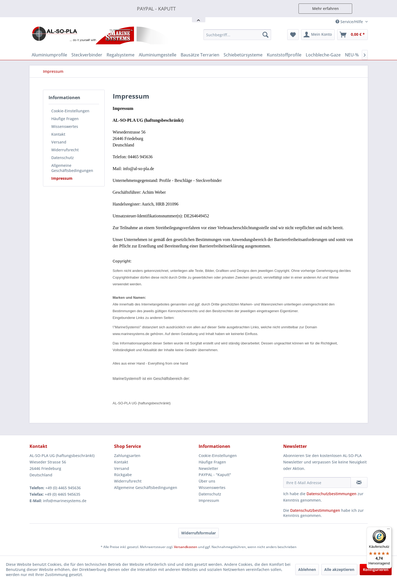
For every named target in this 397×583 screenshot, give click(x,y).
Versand (58, 142)
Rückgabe (123, 474)
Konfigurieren (375, 569)
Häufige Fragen (65, 118)
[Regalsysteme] (120, 55)
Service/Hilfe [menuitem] (350, 21)
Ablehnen (307, 569)
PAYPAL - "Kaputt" (215, 474)
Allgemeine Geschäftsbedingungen (72, 168)
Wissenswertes (64, 126)
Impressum (61, 178)
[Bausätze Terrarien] (200, 55)
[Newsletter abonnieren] (359, 482)
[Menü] (388, 530)
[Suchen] (265, 34)
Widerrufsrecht (65, 149)
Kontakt (58, 134)
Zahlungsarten (127, 455)
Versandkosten (185, 547)
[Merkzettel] (293, 34)
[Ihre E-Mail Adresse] (317, 482)
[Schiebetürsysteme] (243, 55)
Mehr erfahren (325, 8)
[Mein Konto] (318, 34)
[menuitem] (237, 34)
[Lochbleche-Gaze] (323, 55)
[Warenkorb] (352, 34)
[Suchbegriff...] (237, 34)
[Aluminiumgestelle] (158, 55)
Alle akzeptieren (339, 569)
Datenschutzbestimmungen (331, 493)
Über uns (207, 481)
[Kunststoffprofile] (284, 55)
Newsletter (208, 468)
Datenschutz (62, 157)
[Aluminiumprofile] (49, 55)
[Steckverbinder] (86, 55)
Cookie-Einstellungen (70, 110)
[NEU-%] (352, 55)
